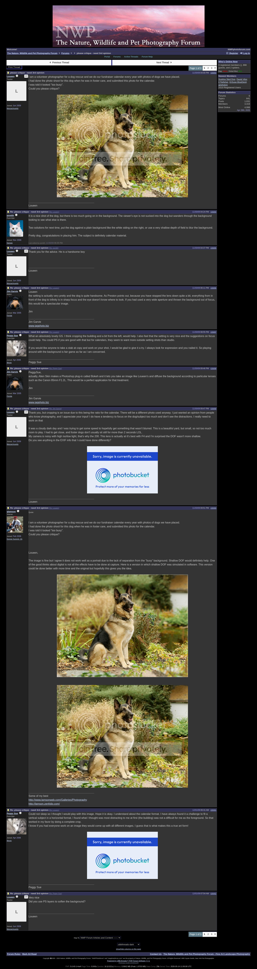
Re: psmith (54, 248)
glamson (11, 511)
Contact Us (155, 954)
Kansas (10, 243)
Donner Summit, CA (14, 539)
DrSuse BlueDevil (238, 82)
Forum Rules (13, 954)
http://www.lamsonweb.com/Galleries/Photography (58, 799)
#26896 (213, 288)
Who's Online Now (227, 61)
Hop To (76, 938)
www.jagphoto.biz (39, 325)
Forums (65, 53)
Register (232, 53)
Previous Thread (59, 62)
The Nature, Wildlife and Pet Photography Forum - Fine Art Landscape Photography (206, 954)
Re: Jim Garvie (55, 409)
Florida (9, 315)
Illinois (9, 363)
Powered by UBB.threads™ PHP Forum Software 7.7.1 (128, 961)
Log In (245, 53)
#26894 (213, 212)
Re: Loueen (54, 212)
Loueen (10, 76)
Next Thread (165, 62)
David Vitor (242, 79)
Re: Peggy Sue (55, 368)
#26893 (213, 73)
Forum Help (147, 57)
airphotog (223, 85)
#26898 (213, 368)
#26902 (213, 894)
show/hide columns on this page (128, 949)
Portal (107, 57)
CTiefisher (223, 82)
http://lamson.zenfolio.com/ (44, 803)
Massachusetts (12, 108)
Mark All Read (29, 954)
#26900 (213, 508)
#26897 (213, 332)
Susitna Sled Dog (226, 79)
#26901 (213, 810)
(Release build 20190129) (128, 963)
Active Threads (131, 57)
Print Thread (14, 67)
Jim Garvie (12, 291)
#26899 (213, 409)
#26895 (213, 248)
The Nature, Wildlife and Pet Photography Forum (32, 53)
